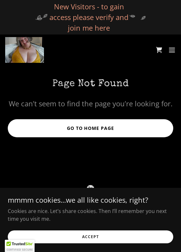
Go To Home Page (90, 128)
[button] (171, 50)
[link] (24, 50)
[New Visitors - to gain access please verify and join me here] (90, 17)
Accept (90, 236)
